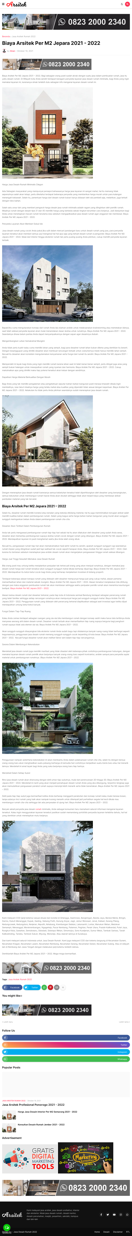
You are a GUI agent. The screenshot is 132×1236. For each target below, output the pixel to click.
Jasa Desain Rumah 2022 (25, 1232)
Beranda (6, 36)
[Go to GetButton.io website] (6, 1233)
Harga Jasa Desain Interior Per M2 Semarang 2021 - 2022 (47, 1111)
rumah (38, 809)
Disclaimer (118, 1232)
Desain (106, 1232)
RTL (128, 1232)
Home (97, 1232)
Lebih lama (123, 1022)
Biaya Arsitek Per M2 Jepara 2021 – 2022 (29, 588)
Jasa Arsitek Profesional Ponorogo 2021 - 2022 (33, 1104)
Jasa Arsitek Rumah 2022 (23, 36)
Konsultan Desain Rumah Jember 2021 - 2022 (41, 1124)
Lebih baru (8, 1022)
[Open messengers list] (6, 1227)
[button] (3, 4)
